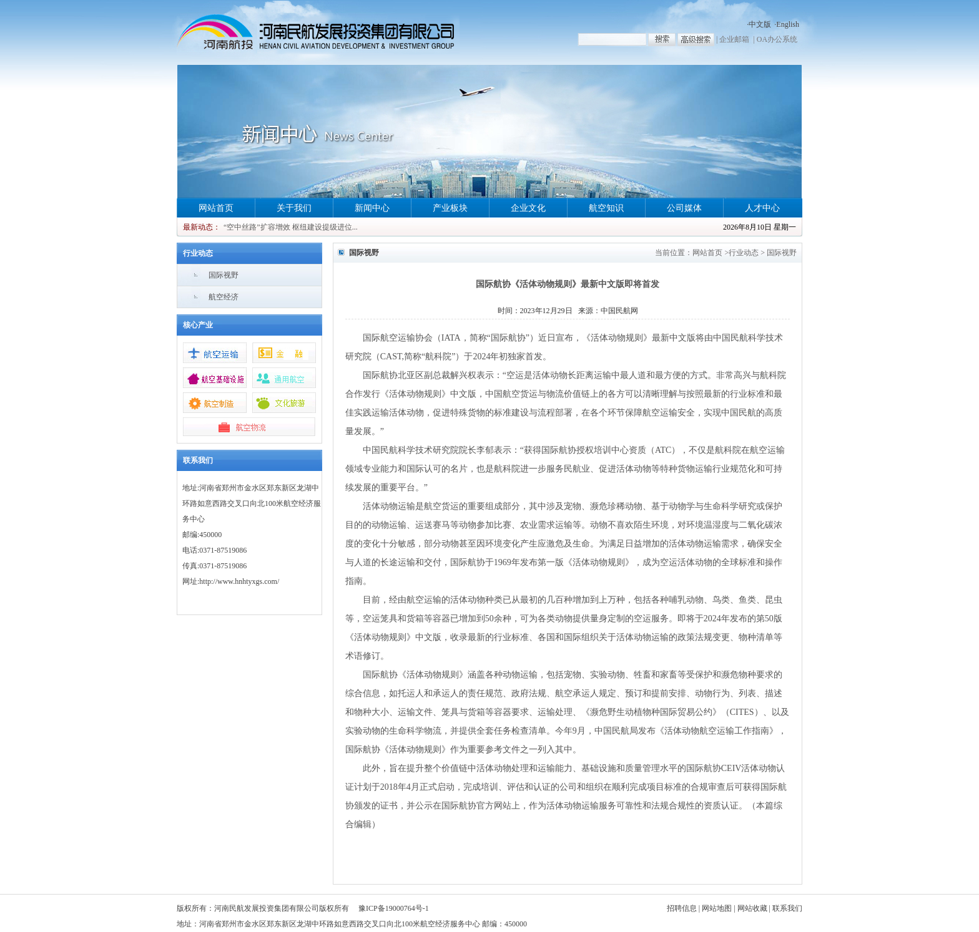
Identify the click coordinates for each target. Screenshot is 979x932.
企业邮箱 (734, 39)
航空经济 (224, 297)
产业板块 (450, 208)
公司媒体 (684, 208)
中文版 (760, 24)
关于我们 (294, 208)
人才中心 (762, 208)
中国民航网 (619, 310)
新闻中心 (372, 208)
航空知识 (606, 208)
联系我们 (787, 908)
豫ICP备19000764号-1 (393, 908)
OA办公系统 (777, 39)
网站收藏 (752, 908)
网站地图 (717, 908)
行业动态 (744, 252)
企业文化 (528, 208)
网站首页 (216, 208)
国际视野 (224, 275)
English (787, 24)
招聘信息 (682, 908)
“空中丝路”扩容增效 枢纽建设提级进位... (291, 227)
